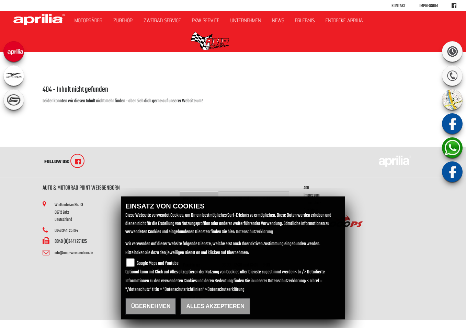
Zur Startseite (54, 109)
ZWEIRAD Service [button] (162, 20)
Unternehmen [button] (245, 20)
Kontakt (398, 6)
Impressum (428, 6)
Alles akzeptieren (215, 306)
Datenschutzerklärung (254, 232)
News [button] (278, 20)
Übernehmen (151, 306)
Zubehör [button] (123, 20)
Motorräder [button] (88, 20)
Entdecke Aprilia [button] (344, 20)
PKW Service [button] (205, 20)
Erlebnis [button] (305, 20)
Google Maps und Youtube (158, 264)
